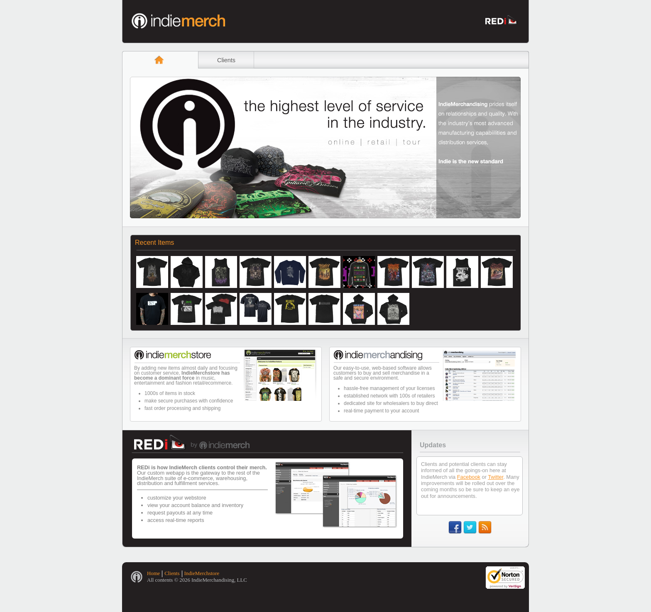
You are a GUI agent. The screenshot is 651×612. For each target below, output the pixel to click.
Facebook (468, 477)
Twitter (495, 477)
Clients (226, 60)
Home (153, 573)
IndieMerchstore (202, 573)
